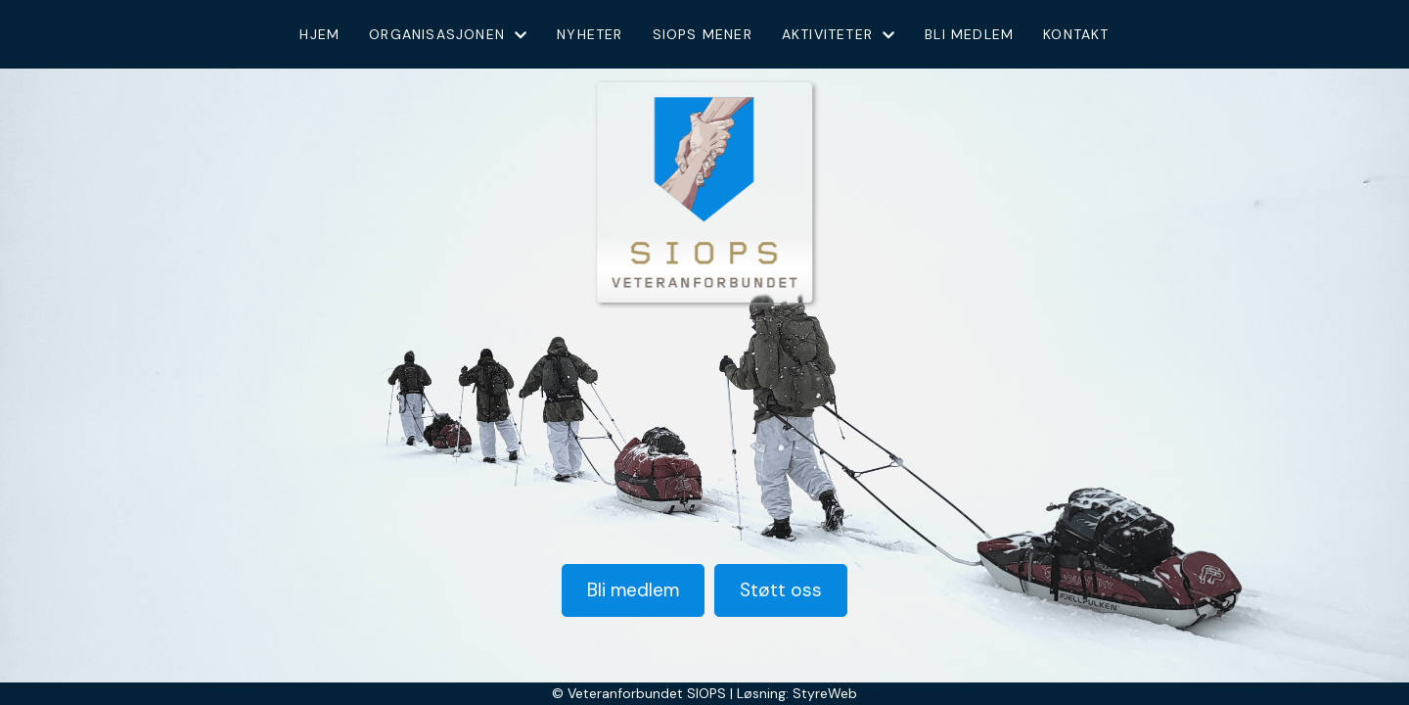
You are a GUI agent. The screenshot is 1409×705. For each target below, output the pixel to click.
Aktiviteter (838, 34)
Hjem (319, 34)
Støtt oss (781, 590)
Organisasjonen (448, 34)
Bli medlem (969, 34)
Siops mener (702, 34)
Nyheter (589, 34)
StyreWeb (825, 693)
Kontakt (1076, 34)
